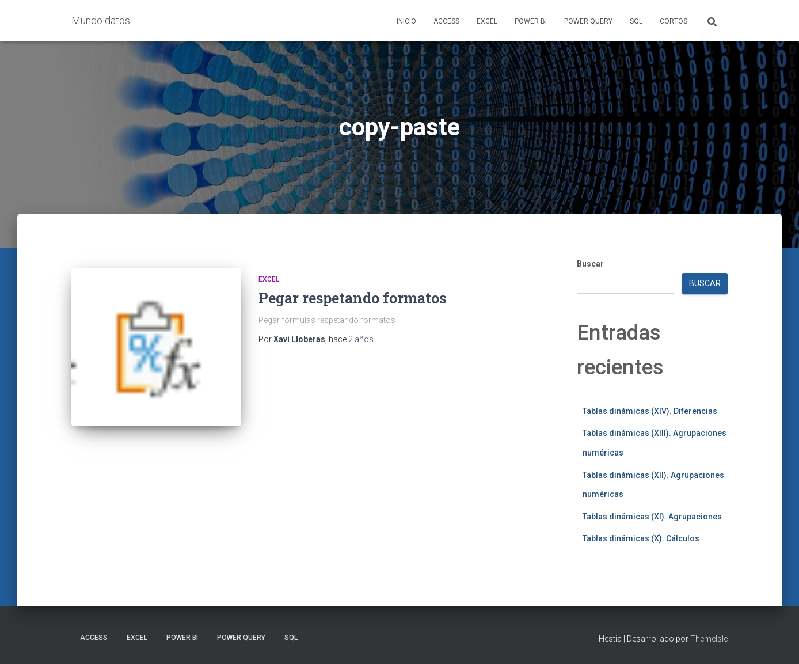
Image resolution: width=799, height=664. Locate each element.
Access (446, 21)
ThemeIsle (709, 638)
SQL (636, 21)
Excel (487, 21)
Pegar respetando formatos (352, 298)
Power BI (531, 21)
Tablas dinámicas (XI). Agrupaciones (652, 516)
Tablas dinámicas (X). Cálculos (641, 538)
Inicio (406, 21)
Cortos (673, 21)
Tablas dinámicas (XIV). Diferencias (650, 411)
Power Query (588, 21)
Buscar (590, 263)
